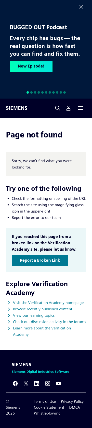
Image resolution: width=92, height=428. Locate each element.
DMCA (74, 407)
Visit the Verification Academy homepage (48, 302)
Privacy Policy (72, 401)
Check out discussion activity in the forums (49, 321)
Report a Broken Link (40, 260)
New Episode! (31, 66)
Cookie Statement (49, 407)
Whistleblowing (47, 413)
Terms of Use (45, 401)
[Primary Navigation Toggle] (80, 108)
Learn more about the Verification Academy (42, 331)
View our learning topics (34, 315)
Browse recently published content (42, 309)
